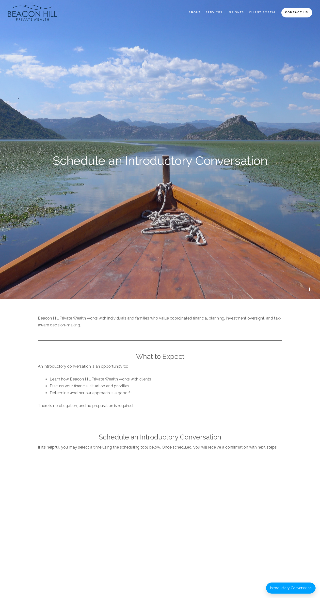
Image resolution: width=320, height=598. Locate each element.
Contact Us (296, 12)
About (194, 12)
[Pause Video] (310, 289)
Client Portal (262, 12)
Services (214, 12)
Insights (236, 12)
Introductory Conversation (291, 588)
